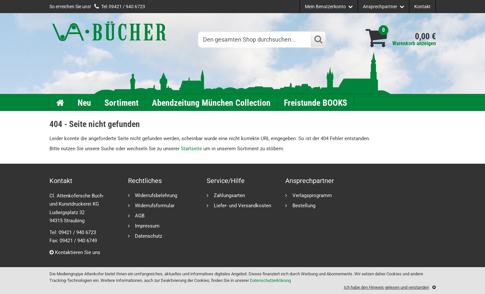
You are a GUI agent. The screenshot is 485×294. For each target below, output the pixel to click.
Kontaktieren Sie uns (74, 252)
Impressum (147, 225)
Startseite (191, 149)
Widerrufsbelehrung (156, 195)
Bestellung (303, 205)
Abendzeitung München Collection (211, 103)
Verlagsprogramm (312, 195)
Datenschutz (148, 235)
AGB (139, 215)
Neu (84, 103)
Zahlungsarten (229, 195)
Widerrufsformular (155, 205)
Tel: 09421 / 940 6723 (123, 6)
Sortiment (121, 103)
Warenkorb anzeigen (414, 43)
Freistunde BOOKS (315, 103)
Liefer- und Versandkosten (242, 205)
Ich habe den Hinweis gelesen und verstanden (386, 287)
